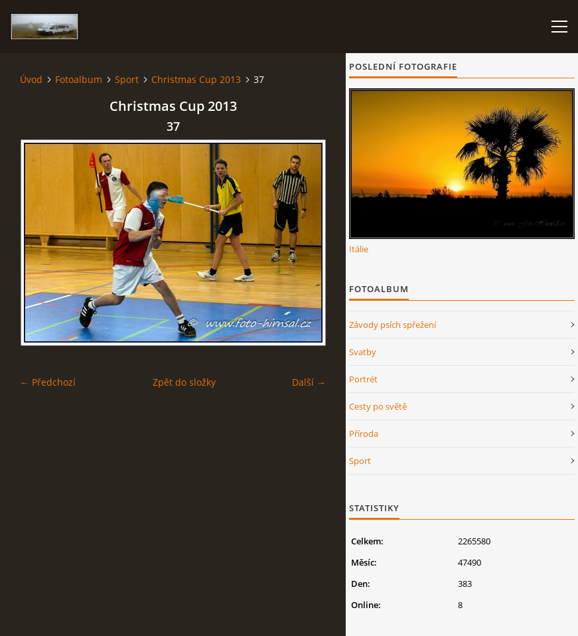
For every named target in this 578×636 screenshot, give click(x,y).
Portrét (363, 379)
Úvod (31, 79)
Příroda (363, 433)
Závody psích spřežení (392, 325)
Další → (309, 382)
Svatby (362, 352)
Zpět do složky (184, 382)
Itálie (358, 249)
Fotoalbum (78, 79)
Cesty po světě (378, 406)
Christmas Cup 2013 (196, 79)
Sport (127, 79)
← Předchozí (48, 382)
